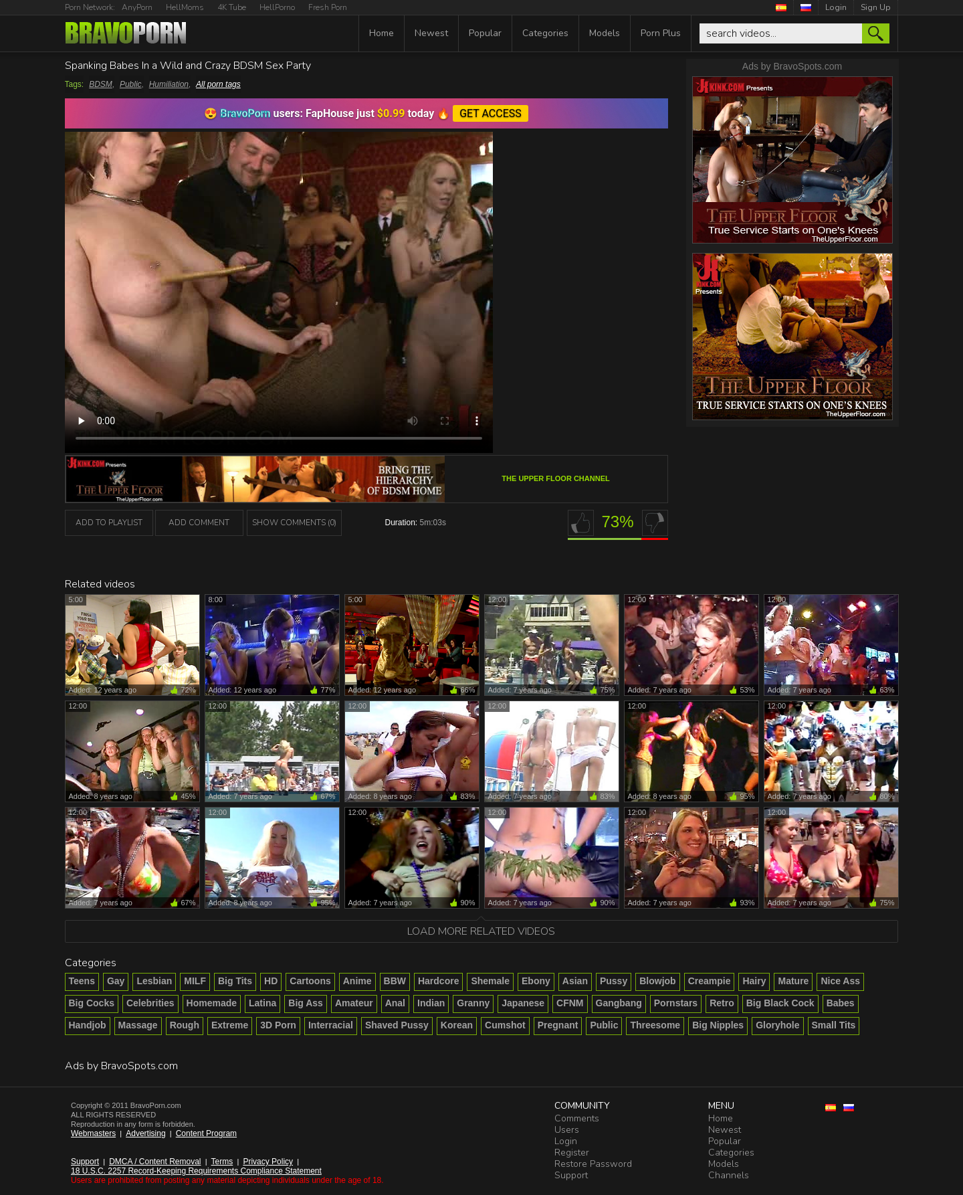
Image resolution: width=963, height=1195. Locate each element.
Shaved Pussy (397, 1025)
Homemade (212, 1003)
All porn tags (218, 84)
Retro (722, 1003)
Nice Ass (840, 981)
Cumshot (505, 1025)
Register (571, 1152)
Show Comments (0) (294, 522)
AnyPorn (137, 7)
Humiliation (169, 84)
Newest (431, 33)
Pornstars (676, 1003)
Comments (576, 1118)
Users (566, 1129)
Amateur (354, 1003)
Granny (473, 1003)
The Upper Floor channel (555, 478)
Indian (431, 1003)
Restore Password (593, 1164)
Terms (222, 1161)
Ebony (536, 981)
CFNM (569, 1003)
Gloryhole (777, 1025)
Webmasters (93, 1133)
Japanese (523, 1003)
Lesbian (154, 981)
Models (604, 33)
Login (836, 7)
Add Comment (199, 522)
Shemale (490, 981)
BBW (395, 981)
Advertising (145, 1133)
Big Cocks (91, 1003)
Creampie (709, 981)
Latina (262, 1003)
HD (271, 981)
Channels (728, 1175)
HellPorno (277, 7)
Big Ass (305, 1003)
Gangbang (619, 1003)
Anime (357, 981)
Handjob (87, 1025)
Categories (545, 33)
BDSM (100, 84)
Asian (575, 981)
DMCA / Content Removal (155, 1161)
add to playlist (109, 522)
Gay (115, 981)
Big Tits (235, 981)
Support (85, 1161)
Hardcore (438, 981)
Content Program (206, 1133)
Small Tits (834, 1025)
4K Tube (231, 7)
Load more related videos (481, 931)
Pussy (613, 981)
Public (131, 84)
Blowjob (657, 981)
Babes (841, 1003)
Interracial (330, 1025)
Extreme (229, 1025)
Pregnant (558, 1025)
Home (381, 33)
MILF (195, 981)
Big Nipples (718, 1025)
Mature (793, 981)
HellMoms (185, 7)
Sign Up (876, 7)
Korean (457, 1025)
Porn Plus (661, 33)
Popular (485, 33)
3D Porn (278, 1025)
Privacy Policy (268, 1161)
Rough (184, 1025)
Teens (82, 981)
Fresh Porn (327, 7)
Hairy (754, 981)
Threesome (655, 1025)
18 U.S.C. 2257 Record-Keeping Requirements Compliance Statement (196, 1171)
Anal (395, 1003)
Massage (138, 1025)
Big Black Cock (780, 1003)
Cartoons (310, 981)
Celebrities (150, 1003)
